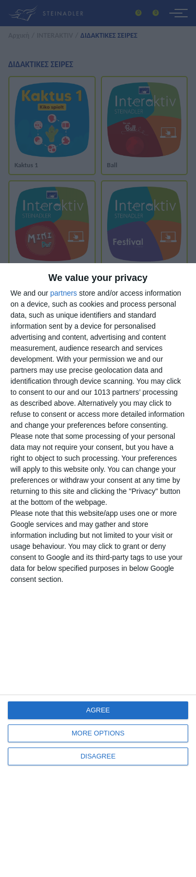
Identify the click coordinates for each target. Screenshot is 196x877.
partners (63, 293)
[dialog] (98, 570)
